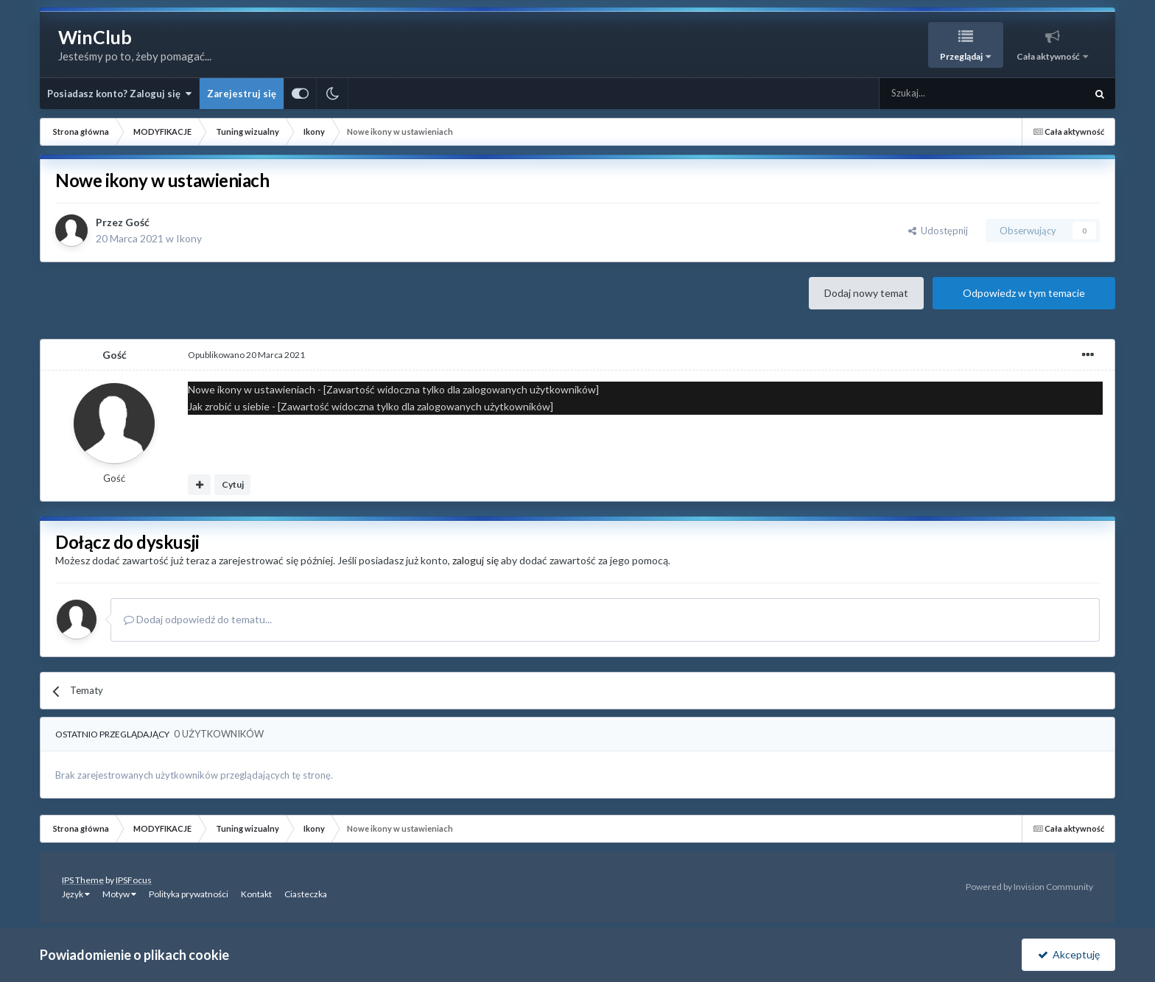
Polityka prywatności (188, 893)
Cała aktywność (1049, 56)
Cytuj (233, 484)
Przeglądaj (962, 56)
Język (76, 893)
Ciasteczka (305, 893)
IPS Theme (83, 879)
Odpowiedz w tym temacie (1024, 293)
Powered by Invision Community (1029, 886)
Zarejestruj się (241, 93)
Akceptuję (1069, 954)
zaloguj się (475, 560)
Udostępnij (938, 230)
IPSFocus (134, 879)
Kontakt (256, 893)
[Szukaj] (948, 93)
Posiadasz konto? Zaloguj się (119, 93)
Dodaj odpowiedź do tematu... (198, 619)
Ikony (189, 238)
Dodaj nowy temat (866, 293)
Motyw (119, 893)
